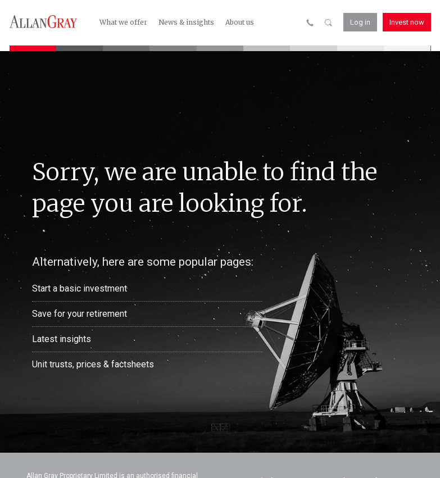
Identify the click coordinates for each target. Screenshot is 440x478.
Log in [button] (360, 22)
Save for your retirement (79, 313)
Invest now (406, 22)
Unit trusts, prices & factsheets (93, 364)
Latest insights (61, 339)
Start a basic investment (79, 288)
